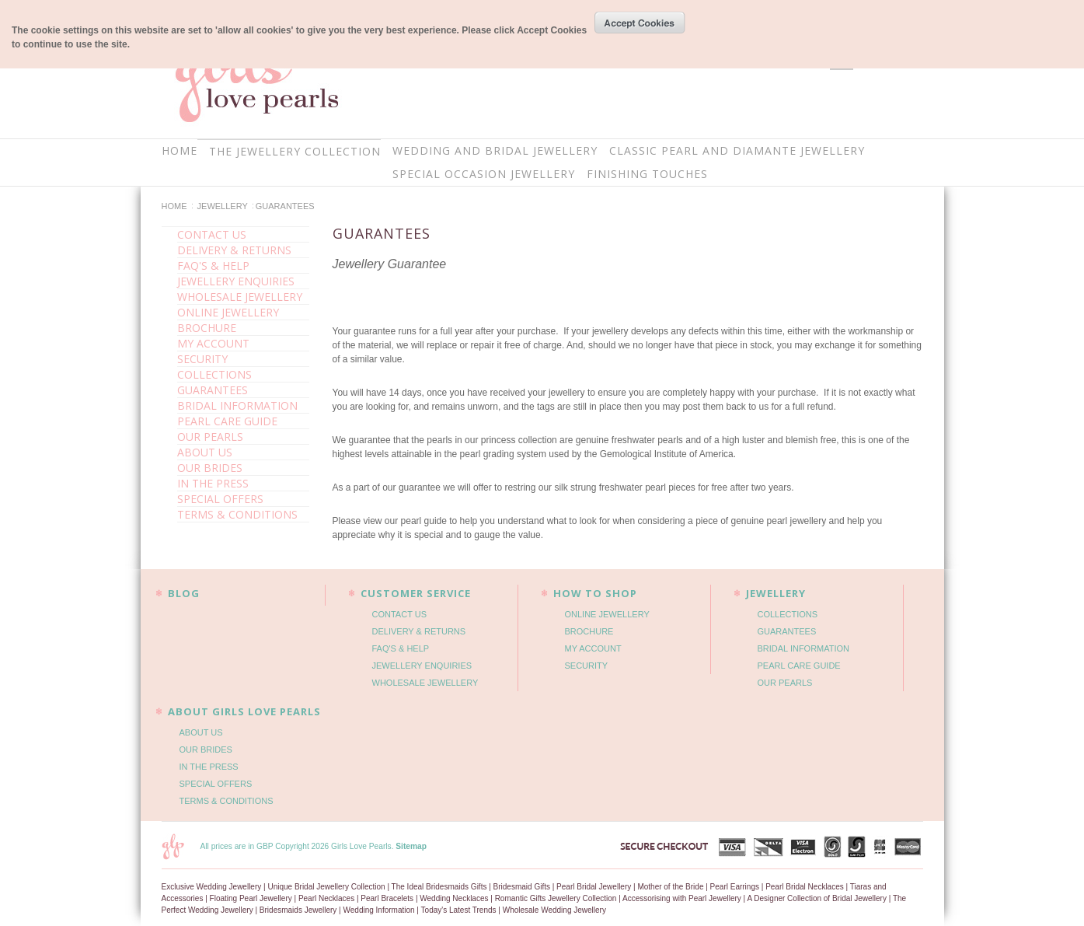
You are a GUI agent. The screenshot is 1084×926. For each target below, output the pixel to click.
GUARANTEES (212, 390)
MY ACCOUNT (213, 343)
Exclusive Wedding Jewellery (212, 886)
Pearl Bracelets (387, 898)
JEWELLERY (222, 206)
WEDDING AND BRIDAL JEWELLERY (495, 150)
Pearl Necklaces (326, 898)
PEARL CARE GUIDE (227, 421)
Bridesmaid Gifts (521, 886)
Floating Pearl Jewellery (251, 898)
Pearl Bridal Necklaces (804, 886)
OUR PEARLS (210, 436)
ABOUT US (204, 452)
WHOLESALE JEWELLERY (239, 296)
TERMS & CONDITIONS (237, 514)
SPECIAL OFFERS (220, 498)
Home (174, 206)
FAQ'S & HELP (213, 265)
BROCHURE (206, 327)
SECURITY (202, 358)
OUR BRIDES (209, 467)
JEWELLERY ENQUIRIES (236, 281)
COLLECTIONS (214, 374)
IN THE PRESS (213, 483)
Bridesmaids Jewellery (298, 910)
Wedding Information (379, 910)
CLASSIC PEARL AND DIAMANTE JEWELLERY (737, 150)
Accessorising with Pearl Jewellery (681, 898)
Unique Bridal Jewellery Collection (326, 886)
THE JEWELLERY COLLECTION (295, 151)
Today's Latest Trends (459, 910)
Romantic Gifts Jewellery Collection (556, 898)
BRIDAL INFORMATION (237, 405)
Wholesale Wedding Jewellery (554, 910)
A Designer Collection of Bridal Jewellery (817, 898)
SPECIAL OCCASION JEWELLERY (483, 173)
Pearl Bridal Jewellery (593, 886)
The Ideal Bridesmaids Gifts (439, 886)
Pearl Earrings (734, 886)
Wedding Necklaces (454, 898)
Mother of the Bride (670, 886)
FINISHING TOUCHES (647, 173)
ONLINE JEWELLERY (228, 312)
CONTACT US (211, 234)
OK (639, 22)
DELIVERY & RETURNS (234, 250)
